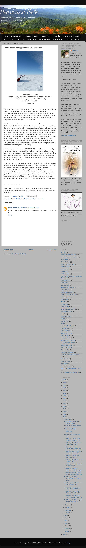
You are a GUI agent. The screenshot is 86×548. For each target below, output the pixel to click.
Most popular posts (66, 338)
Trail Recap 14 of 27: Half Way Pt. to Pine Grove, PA (73, 496)
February (67, 528)
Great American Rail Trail (68, 309)
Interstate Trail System (67, 326)
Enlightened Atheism (67, 292)
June (66, 518)
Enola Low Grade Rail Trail (69, 294)
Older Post (52, 250)
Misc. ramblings (65, 335)
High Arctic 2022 (66, 316)
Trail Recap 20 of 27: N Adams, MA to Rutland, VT (73, 469)
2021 (64, 393)
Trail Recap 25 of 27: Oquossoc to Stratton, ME (72, 447)
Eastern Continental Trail (68, 287)
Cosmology (64, 282)
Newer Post (8, 250)
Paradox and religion (67, 352)
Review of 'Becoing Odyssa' (72, 425)
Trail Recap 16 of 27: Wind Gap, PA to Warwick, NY (72, 487)
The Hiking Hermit (66, 366)
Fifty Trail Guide (9, 39)
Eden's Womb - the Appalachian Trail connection (70, 430)
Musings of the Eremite (68, 342)
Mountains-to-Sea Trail (68, 340)
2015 (64, 409)
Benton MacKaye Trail (67, 264)
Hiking (63, 318)
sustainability (65, 363)
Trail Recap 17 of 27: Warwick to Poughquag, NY (73, 483)
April (66, 523)
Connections (68, 36)
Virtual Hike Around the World (70, 372)
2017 (64, 403)
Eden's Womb (28, 199)
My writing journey (38, 199)
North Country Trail (66, 347)
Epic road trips (65, 297)
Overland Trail (65, 350)
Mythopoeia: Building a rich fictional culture (72, 422)
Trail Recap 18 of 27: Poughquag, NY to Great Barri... (72, 478)
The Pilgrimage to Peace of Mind (71, 368)
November (68, 505)
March (67, 526)
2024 (64, 385)
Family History (65, 299)
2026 (64, 380)
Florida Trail (64, 304)
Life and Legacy (65, 328)
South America (65, 361)
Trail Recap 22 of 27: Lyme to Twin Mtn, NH (73, 460)
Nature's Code (46, 36)
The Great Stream (73, 39)
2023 (64, 388)
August (67, 512)
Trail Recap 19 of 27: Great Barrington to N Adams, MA (73, 473)
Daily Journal (65, 285)
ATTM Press (64, 259)
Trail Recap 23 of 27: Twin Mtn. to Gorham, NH (72, 456)
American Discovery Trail (68, 254)
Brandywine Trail (66, 269)
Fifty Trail (63, 302)
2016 (64, 406)
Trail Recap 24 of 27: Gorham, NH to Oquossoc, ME (73, 452)
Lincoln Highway (66, 330)
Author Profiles (65, 262)
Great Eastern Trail (66, 311)
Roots (77, 36)
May (66, 520)
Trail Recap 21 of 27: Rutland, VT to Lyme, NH (73, 464)
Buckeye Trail (65, 274)
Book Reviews (65, 266)
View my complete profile (68, 135)
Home (6, 36)
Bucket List (64, 271)
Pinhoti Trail (64, 359)
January (67, 531)
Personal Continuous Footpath (70, 354)
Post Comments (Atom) (19, 254)
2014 (64, 411)
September (68, 510)
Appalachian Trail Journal (16, 199)
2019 (64, 398)
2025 (64, 382)
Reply (10, 215)
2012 (64, 417)
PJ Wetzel (75, 50)
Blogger (69, 543)
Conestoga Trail (65, 280)
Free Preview (65, 306)
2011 (64, 534)
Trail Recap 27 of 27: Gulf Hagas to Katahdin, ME (72, 439)
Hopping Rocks (16, 36)
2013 (64, 414)
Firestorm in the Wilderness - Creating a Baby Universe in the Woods (40, 39)
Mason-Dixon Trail (66, 333)
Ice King (63, 323)
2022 (64, 390)
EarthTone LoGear (14, 207)
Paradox (28, 36)
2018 (64, 401)
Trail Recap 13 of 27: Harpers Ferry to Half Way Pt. (73, 500)
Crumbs (57, 36)
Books (36, 36)
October (67, 507)
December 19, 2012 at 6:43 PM (30, 207)
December (68, 419)
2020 (64, 395)
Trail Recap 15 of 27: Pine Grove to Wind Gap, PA (72, 492)
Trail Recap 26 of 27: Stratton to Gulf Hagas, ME (73, 443)
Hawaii (63, 314)
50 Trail (63, 252)
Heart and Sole (19, 11)
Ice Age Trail (64, 321)
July (66, 515)
